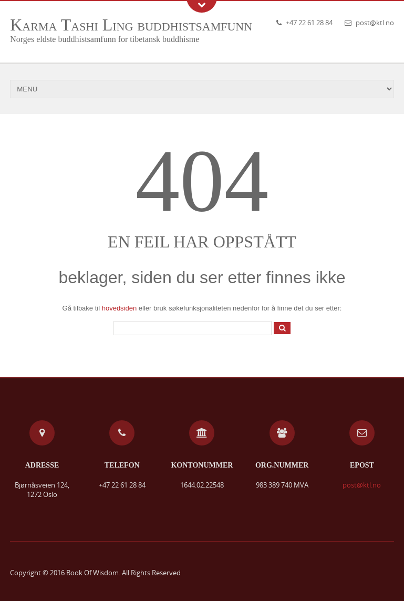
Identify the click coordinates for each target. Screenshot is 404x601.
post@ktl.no (375, 22)
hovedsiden (119, 308)
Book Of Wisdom (92, 572)
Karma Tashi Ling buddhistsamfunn (131, 24)
